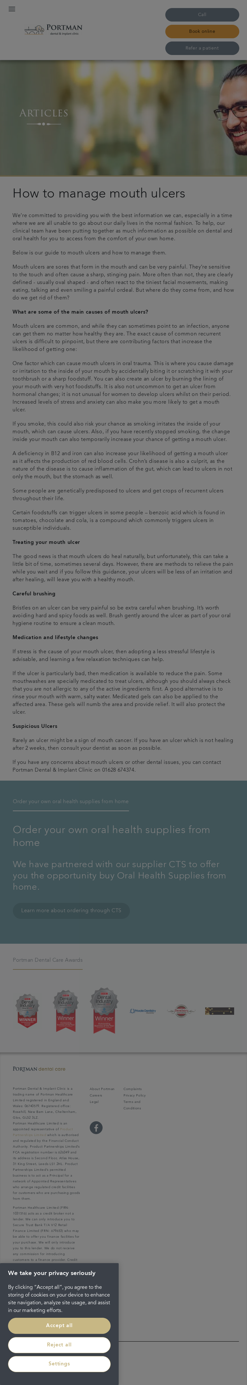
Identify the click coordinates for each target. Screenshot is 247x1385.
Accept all (59, 1325)
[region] (59, 1324)
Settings (59, 1364)
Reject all (59, 1345)
